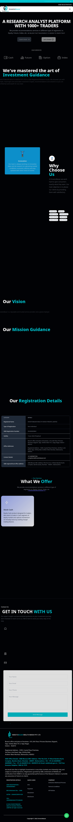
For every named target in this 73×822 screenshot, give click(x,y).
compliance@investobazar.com (37, 458)
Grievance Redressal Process (57, 782)
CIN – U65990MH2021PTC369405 (15, 799)
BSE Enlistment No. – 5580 (14, 790)
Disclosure (30, 796)
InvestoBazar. (42, 818)
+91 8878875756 (50, 1)
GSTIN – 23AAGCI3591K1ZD (15, 794)
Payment (30, 789)
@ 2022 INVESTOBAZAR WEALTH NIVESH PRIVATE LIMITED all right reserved (14, 806)
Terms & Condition (54, 786)
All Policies (51, 790)
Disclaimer (30, 792)
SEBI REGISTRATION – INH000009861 (13, 785)
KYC (28, 785)
